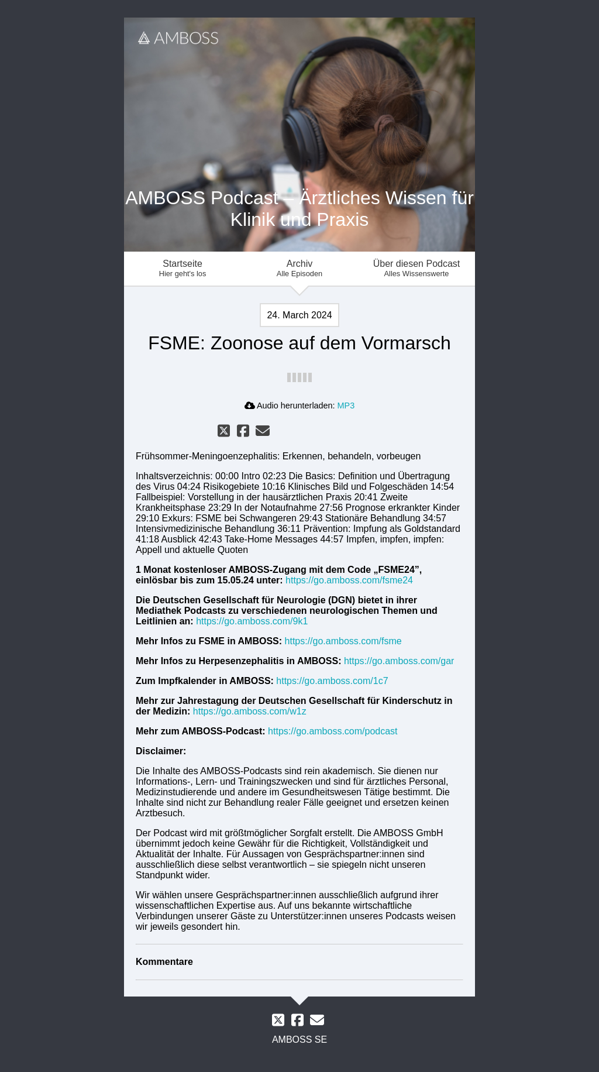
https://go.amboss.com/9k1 (252, 621)
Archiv (299, 268)
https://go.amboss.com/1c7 (332, 681)
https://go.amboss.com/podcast (332, 731)
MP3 (346, 405)
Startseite (182, 268)
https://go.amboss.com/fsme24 (349, 580)
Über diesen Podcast (416, 268)
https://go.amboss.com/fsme (343, 641)
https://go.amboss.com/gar (399, 661)
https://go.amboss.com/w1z (250, 711)
